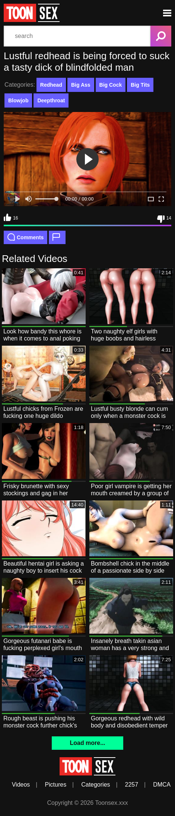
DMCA (162, 784)
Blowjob (18, 100)
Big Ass (80, 85)
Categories (95, 784)
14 (164, 219)
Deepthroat (51, 100)
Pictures (55, 784)
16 (11, 217)
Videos (21, 784)
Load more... (87, 743)
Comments (25, 237)
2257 (132, 784)
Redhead (51, 85)
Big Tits (140, 85)
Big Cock (110, 85)
